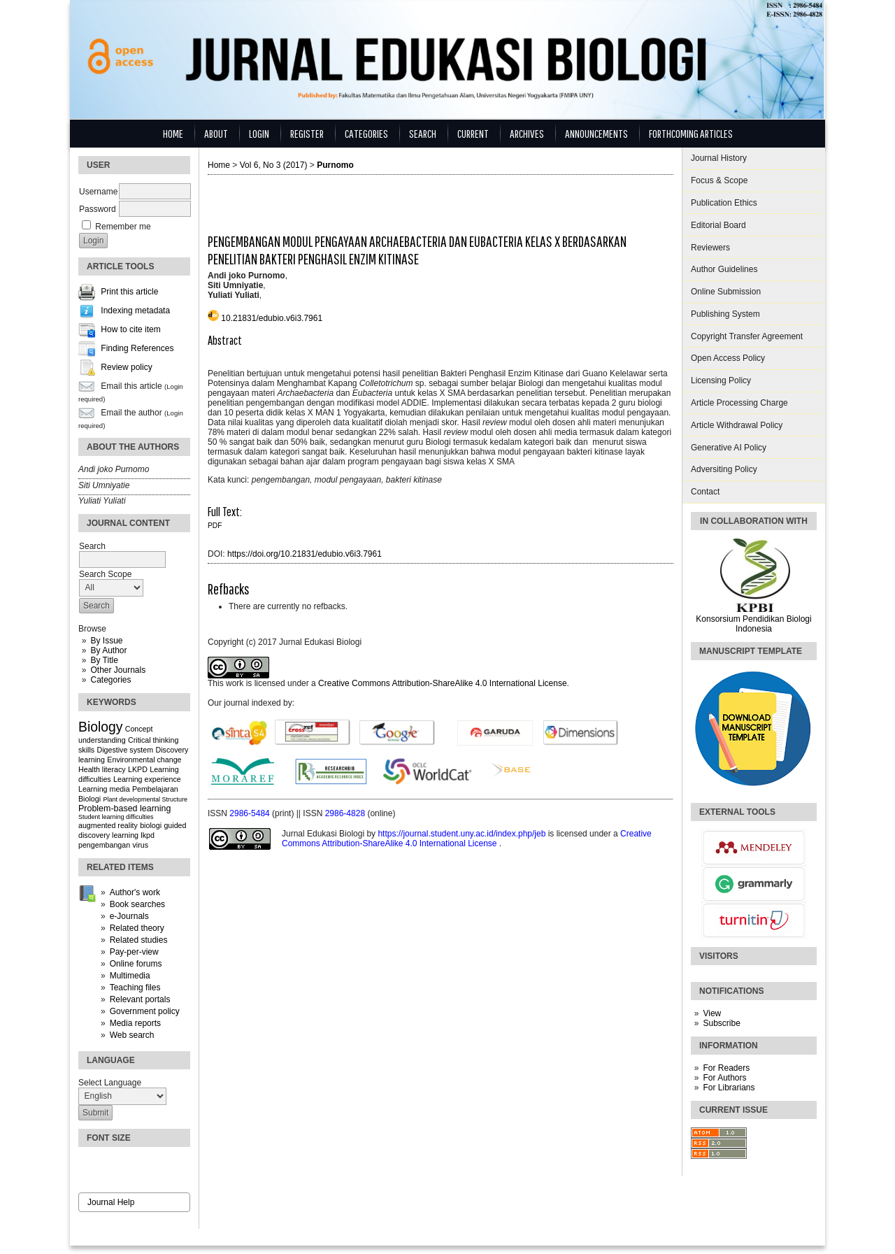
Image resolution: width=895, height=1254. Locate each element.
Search (422, 133)
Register (307, 133)
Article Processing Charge (739, 403)
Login (259, 133)
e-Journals (129, 916)
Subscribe (721, 1023)
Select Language (109, 1083)
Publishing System (725, 314)
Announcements (596, 133)
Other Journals (117, 670)
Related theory (137, 928)
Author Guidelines (724, 269)
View (712, 1013)
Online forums (136, 964)
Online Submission (726, 292)
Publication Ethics (724, 203)
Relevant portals (140, 999)
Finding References (137, 349)
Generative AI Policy (728, 448)
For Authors (724, 1078)
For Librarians (728, 1087)
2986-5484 (250, 813)
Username (98, 192)
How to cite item (130, 330)
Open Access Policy (728, 358)
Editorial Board (718, 225)
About (216, 133)
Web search (132, 1035)
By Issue (106, 641)
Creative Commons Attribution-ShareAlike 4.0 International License (442, 683)
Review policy (126, 368)
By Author (108, 650)
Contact (705, 492)
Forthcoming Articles (691, 133)
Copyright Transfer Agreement (747, 336)
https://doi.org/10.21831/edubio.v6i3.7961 (304, 554)
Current (473, 133)
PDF (215, 525)
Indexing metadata (135, 311)
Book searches (137, 904)
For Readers (726, 1068)
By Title (103, 660)
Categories (110, 680)
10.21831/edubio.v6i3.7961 (271, 318)
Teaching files (135, 987)
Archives (527, 133)
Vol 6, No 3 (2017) (274, 165)
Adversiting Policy (724, 469)
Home (173, 133)
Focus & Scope (719, 180)
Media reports (135, 1023)
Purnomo (335, 165)
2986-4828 (346, 813)
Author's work (135, 892)
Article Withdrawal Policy (736, 425)
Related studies (139, 940)
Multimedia (130, 976)
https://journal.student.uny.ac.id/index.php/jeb (462, 834)
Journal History (719, 158)
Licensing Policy (721, 380)
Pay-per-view (134, 952)
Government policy (145, 1011)
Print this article (129, 292)
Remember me (122, 226)
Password (97, 209)
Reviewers (710, 247)
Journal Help (110, 1202)
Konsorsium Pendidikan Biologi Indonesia (753, 624)
